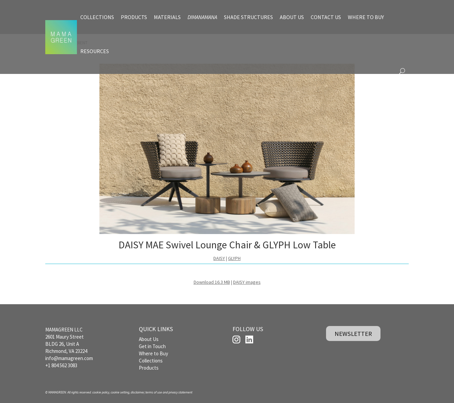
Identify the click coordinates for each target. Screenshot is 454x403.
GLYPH (234, 258)
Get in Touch (152, 346)
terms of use (153, 392)
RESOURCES (94, 51)
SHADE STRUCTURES (248, 17)
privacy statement (180, 392)
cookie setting (120, 392)
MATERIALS (167, 17)
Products (149, 368)
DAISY (219, 258)
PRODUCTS (134, 17)
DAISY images (247, 282)
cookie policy (100, 392)
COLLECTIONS (97, 17)
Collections (151, 360)
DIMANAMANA (202, 17)
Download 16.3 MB (212, 282)
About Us (149, 339)
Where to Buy (153, 353)
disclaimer (137, 392)
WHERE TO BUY (366, 17)
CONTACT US (326, 17)
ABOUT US (292, 17)
